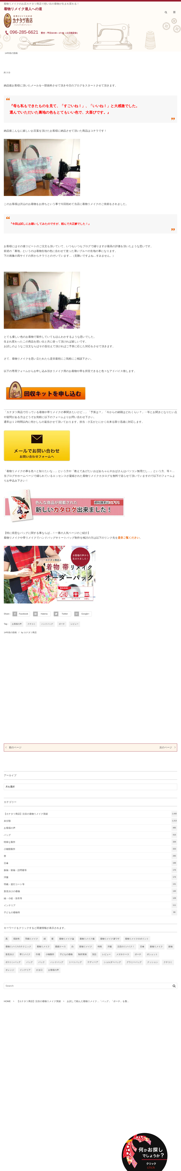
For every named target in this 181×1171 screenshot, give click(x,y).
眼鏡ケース (60, 947)
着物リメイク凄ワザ (109, 939)
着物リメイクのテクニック (18, 947)
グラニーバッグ (134, 962)
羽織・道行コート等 (90, 884)
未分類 (90, 821)
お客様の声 (17, 624)
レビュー (74, 624)
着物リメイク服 (87, 939)
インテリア (90, 905)
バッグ (90, 835)
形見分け (10, 954)
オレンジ (10, 970)
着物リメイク (43, 947)
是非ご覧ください (129, 537)
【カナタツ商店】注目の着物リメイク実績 (90, 814)
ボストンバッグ (13, 962)
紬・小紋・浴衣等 (90, 898)
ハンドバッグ (47, 624)
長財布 (16, 939)
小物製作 (50, 954)
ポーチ (62, 624)
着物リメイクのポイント (137, 939)
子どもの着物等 (90, 912)
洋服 (90, 877)
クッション (152, 962)
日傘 (90, 863)
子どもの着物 (66, 954)
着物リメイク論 (66, 939)
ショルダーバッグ (112, 962)
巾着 (38, 954)
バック (41, 962)
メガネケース (122, 954)
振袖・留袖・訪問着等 (90, 870)
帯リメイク (25, 954)
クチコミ (31, 624)
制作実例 (82, 954)
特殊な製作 (90, 842)
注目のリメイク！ (125, 947)
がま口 (39, 970)
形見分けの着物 (90, 891)
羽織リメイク (31, 939)
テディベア (92, 962)
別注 (94, 954)
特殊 (100, 947)
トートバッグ (75, 962)
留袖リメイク (85, 947)
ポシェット (152, 954)
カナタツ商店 (30, 632)
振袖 (170, 947)
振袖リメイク (156, 947)
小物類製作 (90, 849)
